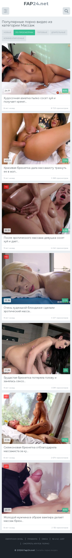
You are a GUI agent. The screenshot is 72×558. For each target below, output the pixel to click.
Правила (32, 539)
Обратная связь (14, 539)
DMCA (45, 539)
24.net (36, 3)
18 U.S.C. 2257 (58, 539)
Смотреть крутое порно (36, 543)
